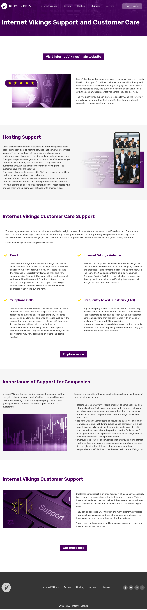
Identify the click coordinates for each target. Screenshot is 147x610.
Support (95, 6)
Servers (110, 6)
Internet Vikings (49, 6)
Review (67, 6)
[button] (132, 6)
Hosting (81, 6)
